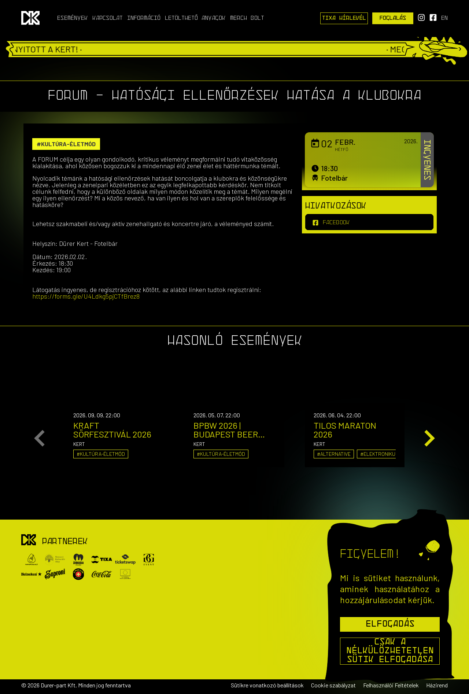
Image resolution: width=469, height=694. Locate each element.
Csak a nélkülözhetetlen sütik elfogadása (390, 651)
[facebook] (369, 222)
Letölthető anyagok (195, 18)
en (444, 18)
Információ (143, 18)
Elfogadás (390, 624)
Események (72, 18)
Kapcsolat (107, 18)
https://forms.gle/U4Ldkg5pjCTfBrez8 (86, 296)
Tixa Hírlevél (344, 18)
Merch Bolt (247, 18)
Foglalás (393, 18)
